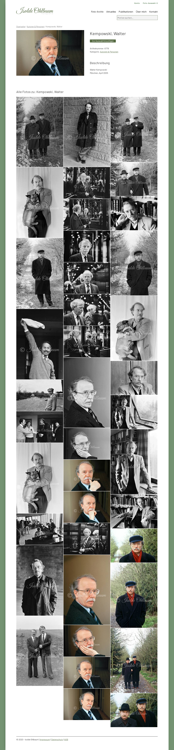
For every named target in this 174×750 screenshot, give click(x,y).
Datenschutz (57, 739)
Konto (137, 3)
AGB (66, 739)
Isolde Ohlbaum (34, 11)
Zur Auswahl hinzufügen (103, 41)
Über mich (141, 11)
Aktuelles (111, 11)
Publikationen (126, 11)
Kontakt (153, 11)
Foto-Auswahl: (150, 3)
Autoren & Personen (35, 26)
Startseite (20, 26)
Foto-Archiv (97, 11)
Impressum (45, 739)
